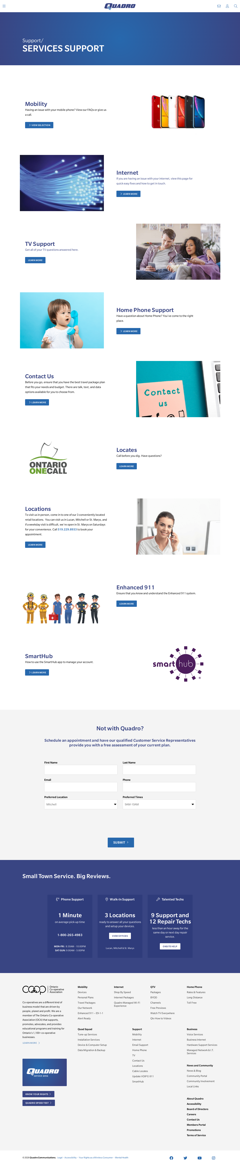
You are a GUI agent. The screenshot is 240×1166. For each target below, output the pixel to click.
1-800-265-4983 (69, 935)
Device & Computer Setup (92, 1045)
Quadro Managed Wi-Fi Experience (127, 1004)
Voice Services (195, 1034)
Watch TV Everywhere (162, 1013)
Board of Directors (197, 1109)
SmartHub (138, 1081)
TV (133, 1055)
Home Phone (139, 1050)
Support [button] (137, 1029)
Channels (155, 1002)
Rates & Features (196, 992)
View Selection (39, 125)
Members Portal (196, 1124)
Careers (191, 1114)
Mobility (137, 1034)
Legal (59, 1157)
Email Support (140, 1045)
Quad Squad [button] (85, 1029)
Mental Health (121, 1157)
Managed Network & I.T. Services (200, 1052)
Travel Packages (86, 1002)
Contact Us (138, 1060)
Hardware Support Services (202, 1045)
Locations (137, 1065)
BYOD (153, 997)
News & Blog (194, 1070)
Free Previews (158, 1008)
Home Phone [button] (194, 986)
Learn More (129, 194)
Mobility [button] (82, 986)
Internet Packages (124, 997)
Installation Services (89, 1039)
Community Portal (197, 1076)
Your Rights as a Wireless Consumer (96, 1157)
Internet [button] (118, 986)
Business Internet (196, 1039)
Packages (155, 992)
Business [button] (192, 1029)
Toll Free (192, 1002)
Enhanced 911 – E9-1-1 (90, 1013)
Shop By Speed (122, 992)
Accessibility (194, 1103)
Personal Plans (85, 997)
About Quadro (195, 1098)
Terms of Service (196, 1135)
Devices (82, 992)
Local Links (193, 1086)
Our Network (85, 1008)
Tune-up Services (87, 1034)
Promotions (194, 1129)
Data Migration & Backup (91, 1050)
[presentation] (70, 823)
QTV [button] (152, 986)
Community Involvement (201, 1081)
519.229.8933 (67, 529)
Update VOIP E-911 (143, 1076)
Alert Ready (84, 1018)
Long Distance (195, 997)
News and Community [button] (200, 1065)
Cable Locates (140, 1071)
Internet (136, 1039)
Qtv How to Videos (160, 1018)
